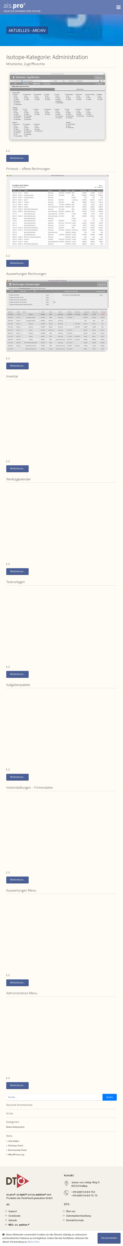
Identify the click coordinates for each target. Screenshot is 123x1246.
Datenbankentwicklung (79, 1217)
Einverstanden (109, 1238)
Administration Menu (21, 994)
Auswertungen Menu (21, 891)
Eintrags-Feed (15, 1147)
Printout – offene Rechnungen (28, 169)
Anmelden (13, 1142)
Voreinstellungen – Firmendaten (29, 788)
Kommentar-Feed (17, 1151)
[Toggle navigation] (118, 7)
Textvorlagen (15, 582)
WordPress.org (16, 1156)
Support (13, 1212)
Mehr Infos (34, 1241)
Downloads (15, 1217)
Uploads (13, 1222)
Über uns (71, 1212)
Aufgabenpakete (18, 685)
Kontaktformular (75, 1222)
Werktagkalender (18, 480)
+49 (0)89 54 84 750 (83, 1193)
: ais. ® (19, 1227)
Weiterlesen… (17, 158)
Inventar (12, 376)
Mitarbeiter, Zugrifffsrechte (25, 64)
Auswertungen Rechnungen (26, 274)
